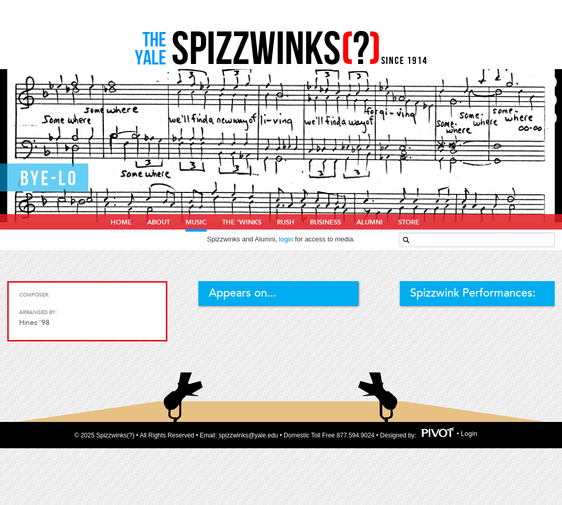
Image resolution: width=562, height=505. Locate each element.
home (121, 222)
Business (325, 222)
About (158, 222)
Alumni (369, 222)
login (286, 239)
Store (408, 222)
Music (196, 222)
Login (469, 433)
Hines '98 (34, 322)
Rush (285, 222)
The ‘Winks (241, 222)
